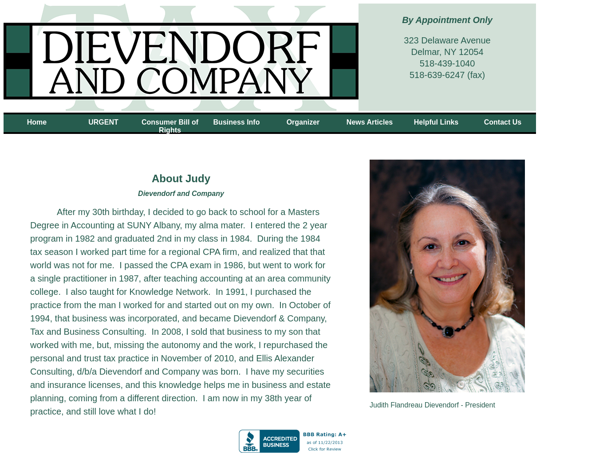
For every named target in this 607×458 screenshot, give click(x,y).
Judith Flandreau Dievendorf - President (432, 405)
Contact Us (502, 122)
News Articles (370, 122)
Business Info (236, 122)
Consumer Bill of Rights (170, 126)
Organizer (303, 122)
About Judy (236, 138)
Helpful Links (436, 122)
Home (37, 122)
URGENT (103, 122)
